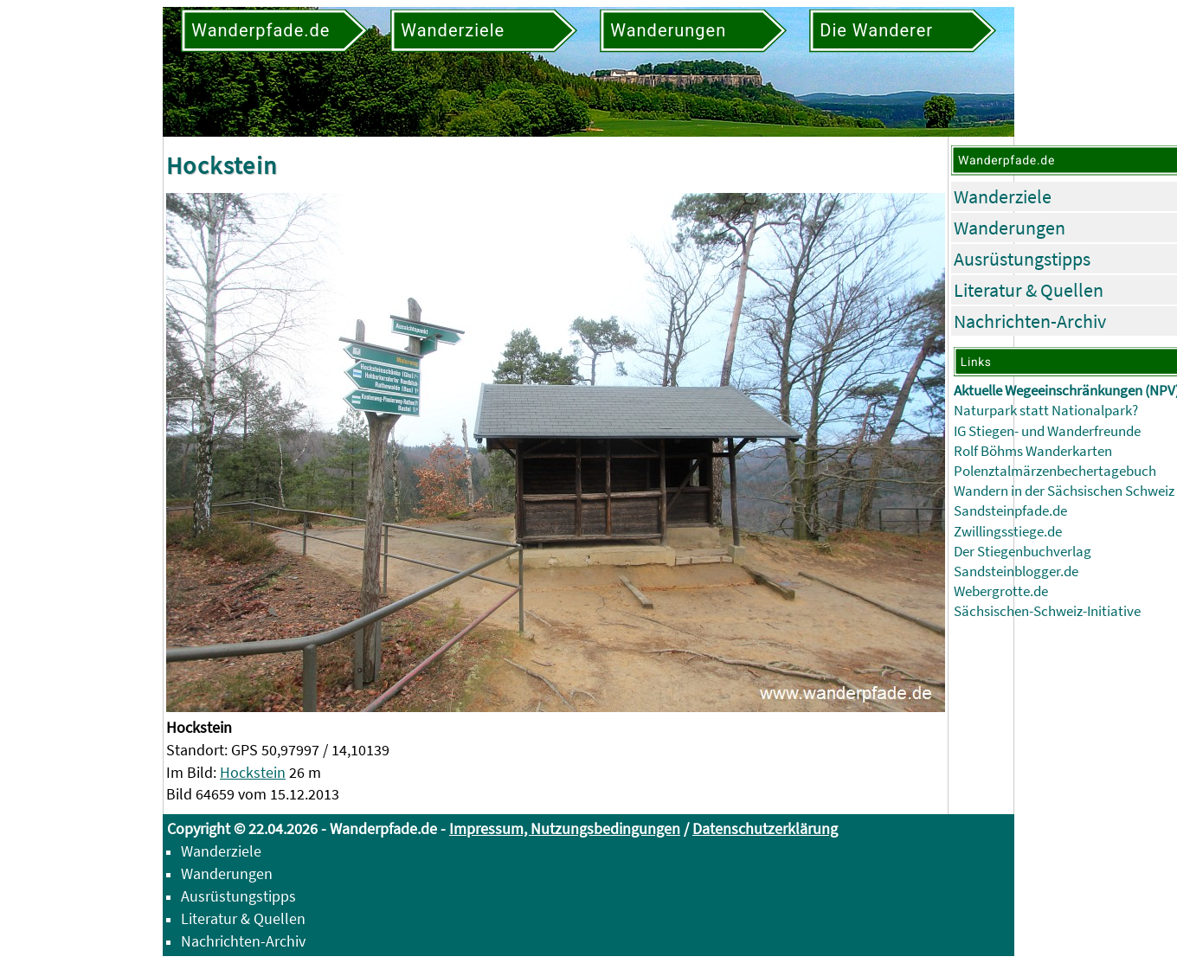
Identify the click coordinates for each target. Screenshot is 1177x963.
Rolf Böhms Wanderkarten (1033, 451)
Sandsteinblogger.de (1016, 571)
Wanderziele (1003, 196)
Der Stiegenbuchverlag (1022, 551)
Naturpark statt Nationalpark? (1046, 410)
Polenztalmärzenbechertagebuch (1055, 471)
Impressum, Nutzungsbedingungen (564, 828)
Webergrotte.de (1001, 591)
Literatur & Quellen (1028, 290)
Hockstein (253, 772)
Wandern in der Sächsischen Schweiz (1064, 491)
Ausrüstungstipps (1022, 259)
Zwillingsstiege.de (1008, 532)
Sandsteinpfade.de (1010, 511)
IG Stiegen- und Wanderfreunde (1047, 431)
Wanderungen (1009, 227)
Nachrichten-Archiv (1030, 321)
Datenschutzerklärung (765, 828)
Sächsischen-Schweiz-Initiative (1047, 611)
